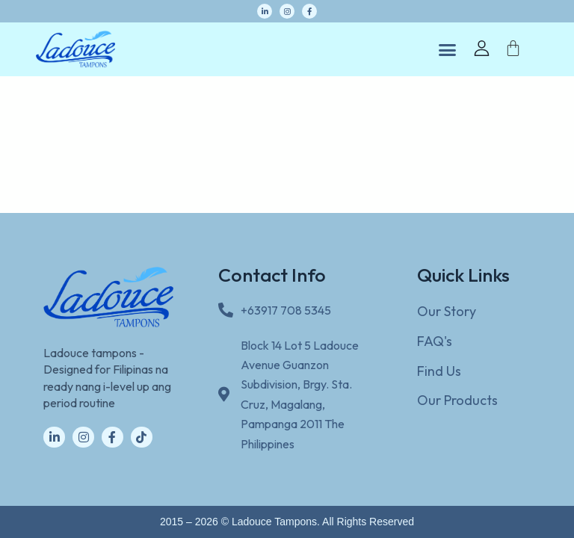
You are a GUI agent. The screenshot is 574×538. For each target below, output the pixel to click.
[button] (447, 49)
